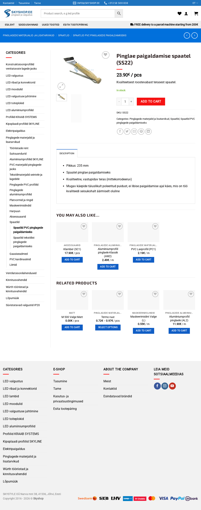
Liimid (13, 264)
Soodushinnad (28, 24)
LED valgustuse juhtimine (21, 96)
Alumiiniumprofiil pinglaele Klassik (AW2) (108, 253)
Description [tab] (68, 153)
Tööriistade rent (19, 148)
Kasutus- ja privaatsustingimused (68, 399)
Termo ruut (108, 317)
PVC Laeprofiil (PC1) (143, 249)
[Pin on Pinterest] (141, 131)
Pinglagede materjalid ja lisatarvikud (28, 35)
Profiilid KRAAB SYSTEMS (21, 117)
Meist (107, 381)
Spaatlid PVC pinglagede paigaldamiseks (99, 35)
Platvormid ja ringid (21, 200)
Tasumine (24, 2)
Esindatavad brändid (117, 396)
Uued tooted (51, 24)
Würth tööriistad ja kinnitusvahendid (17, 289)
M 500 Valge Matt (72, 317)
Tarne (37, 2)
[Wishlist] (179, 13)
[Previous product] (194, 35)
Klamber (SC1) (72, 249)
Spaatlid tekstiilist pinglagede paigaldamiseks (24, 242)
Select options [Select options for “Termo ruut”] (108, 327)
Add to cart (151, 101)
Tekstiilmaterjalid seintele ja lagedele (26, 177)
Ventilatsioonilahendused (21, 273)
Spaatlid (63, 35)
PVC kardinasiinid (20, 259)
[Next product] (187, 35)
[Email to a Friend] (134, 131)
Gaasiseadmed (19, 253)
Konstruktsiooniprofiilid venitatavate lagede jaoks (21, 66)
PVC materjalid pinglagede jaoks (25, 167)
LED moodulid (14, 89)
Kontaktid (8, 2)
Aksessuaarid (18, 216)
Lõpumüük (12, 298)
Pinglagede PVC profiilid (24, 184)
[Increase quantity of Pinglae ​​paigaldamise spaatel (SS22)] (131, 101)
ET (195, 3)
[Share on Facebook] (120, 131)
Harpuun (15, 211)
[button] (186, 13)
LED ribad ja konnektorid (20, 82)
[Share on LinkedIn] (148, 131)
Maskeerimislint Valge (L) (143, 318)
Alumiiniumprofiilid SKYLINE (26, 159)
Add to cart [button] (72, 260)
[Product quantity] (125, 101)
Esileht (10, 24)
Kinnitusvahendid (16, 280)
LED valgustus (14, 75)
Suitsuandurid (18, 153)
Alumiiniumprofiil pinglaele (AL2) (179, 318)
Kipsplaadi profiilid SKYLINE (22, 123)
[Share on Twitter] (127, 131)
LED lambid (11, 396)
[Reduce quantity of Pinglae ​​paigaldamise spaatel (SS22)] (119, 101)
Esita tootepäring (75, 24)
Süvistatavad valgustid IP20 (23, 305)
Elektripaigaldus (15, 130)
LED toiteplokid (15, 103)
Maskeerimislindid (20, 205)
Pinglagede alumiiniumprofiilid (21, 192)
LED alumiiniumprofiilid (20, 110)
